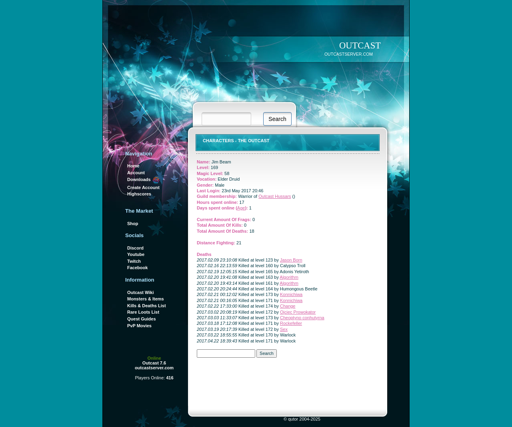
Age (241, 207)
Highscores (139, 193)
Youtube (135, 254)
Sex (284, 329)
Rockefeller (291, 323)
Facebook (137, 267)
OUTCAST (360, 45)
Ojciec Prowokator (298, 312)
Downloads (143, 179)
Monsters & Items (145, 298)
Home (133, 165)
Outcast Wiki (140, 292)
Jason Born (291, 260)
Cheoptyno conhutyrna (302, 317)
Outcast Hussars (274, 196)
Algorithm (289, 277)
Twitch (134, 261)
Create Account (143, 187)
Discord (135, 248)
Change (288, 306)
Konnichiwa (291, 294)
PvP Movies (139, 325)
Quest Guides (141, 318)
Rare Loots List (143, 312)
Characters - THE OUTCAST (236, 140)
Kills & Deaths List (146, 305)
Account (136, 172)
